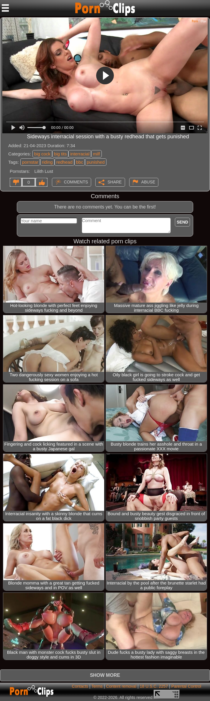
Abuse (148, 181)
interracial (79, 153)
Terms (97, 686)
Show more (105, 675)
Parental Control (186, 686)
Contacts (80, 686)
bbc (79, 162)
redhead (64, 162)
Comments (76, 181)
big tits (60, 153)
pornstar (30, 162)
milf (96, 153)
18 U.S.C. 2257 (154, 686)
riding (47, 162)
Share (114, 181)
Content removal (121, 686)
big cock (42, 153)
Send (182, 222)
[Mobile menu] (5, 8)
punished (96, 162)
